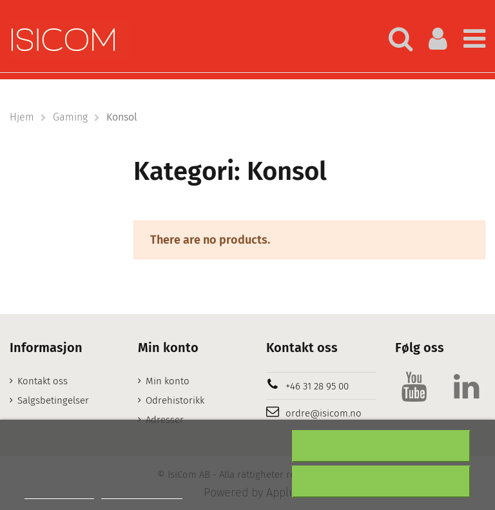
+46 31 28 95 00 (317, 386)
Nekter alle (381, 446)
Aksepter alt (380, 481)
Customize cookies (141, 492)
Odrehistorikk (175, 400)
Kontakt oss (42, 381)
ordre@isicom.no (324, 413)
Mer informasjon (59, 492)
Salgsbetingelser (53, 400)
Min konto (167, 381)
